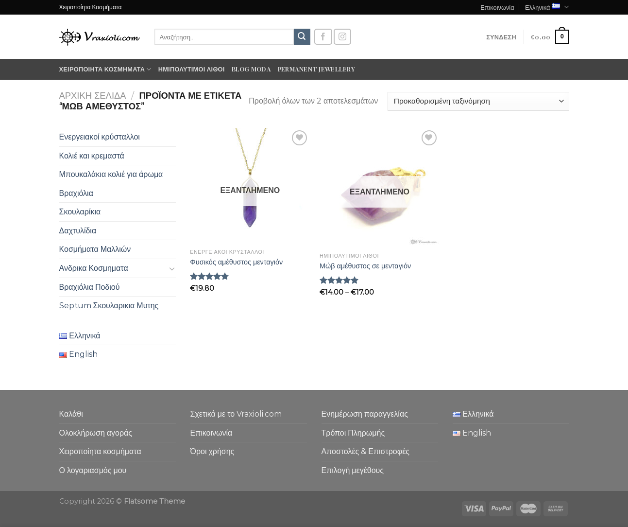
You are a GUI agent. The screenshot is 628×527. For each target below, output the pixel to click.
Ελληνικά (547, 7)
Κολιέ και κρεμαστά (91, 155)
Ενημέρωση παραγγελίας (365, 414)
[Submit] (302, 37)
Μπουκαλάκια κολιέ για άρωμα (111, 174)
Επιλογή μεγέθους (353, 470)
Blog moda (251, 69)
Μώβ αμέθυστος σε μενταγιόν (365, 266)
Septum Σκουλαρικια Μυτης (109, 305)
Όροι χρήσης (212, 451)
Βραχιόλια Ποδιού (89, 287)
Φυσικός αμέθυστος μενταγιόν (236, 262)
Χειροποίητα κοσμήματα (105, 69)
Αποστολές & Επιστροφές (365, 451)
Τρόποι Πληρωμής (353, 433)
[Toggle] (172, 268)
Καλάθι (71, 414)
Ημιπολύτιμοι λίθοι (191, 69)
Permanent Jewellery (316, 69)
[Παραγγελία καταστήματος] (478, 101)
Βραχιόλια (76, 193)
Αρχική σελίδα (92, 95)
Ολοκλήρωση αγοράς (96, 433)
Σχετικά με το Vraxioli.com (236, 414)
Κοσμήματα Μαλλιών (95, 249)
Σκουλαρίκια (80, 211)
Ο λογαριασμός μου (93, 470)
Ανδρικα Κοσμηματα (93, 268)
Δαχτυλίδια (78, 230)
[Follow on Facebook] (323, 37)
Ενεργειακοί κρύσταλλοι (99, 136)
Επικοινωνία (497, 7)
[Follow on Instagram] (342, 37)
